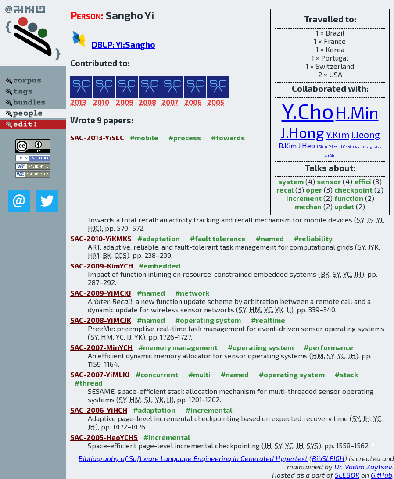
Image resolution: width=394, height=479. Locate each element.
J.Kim (356, 147)
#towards (228, 137)
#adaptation (158, 238)
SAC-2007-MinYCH (101, 347)
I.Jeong (365, 134)
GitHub (381, 475)
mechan (308, 206)
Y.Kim (337, 134)
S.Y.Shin (330, 155)
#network (192, 293)
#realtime (268, 320)
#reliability (313, 238)
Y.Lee (333, 146)
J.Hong (302, 132)
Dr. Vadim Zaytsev (363, 466)
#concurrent (157, 374)
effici (362, 181)
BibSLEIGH (328, 458)
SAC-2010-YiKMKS (101, 238)
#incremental (209, 410)
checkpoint (353, 190)
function (348, 198)
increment (304, 198)
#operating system (208, 320)
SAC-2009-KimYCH (101, 265)
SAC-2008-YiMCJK (100, 320)
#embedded (159, 265)
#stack (346, 374)
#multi (199, 374)
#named (270, 238)
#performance (328, 347)
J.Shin (322, 146)
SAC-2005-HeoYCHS (104, 437)
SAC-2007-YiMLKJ (100, 374)
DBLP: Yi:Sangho (123, 44)
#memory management (178, 347)
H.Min (357, 112)
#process (184, 137)
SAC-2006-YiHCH (98, 410)
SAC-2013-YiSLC (97, 137)
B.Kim (288, 145)
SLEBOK (347, 475)
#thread (89, 383)
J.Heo (306, 145)
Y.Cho (308, 110)
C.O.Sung (366, 147)
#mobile (144, 137)
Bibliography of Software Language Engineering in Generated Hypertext (193, 458)
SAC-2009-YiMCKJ (100, 293)
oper (314, 190)
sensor (329, 181)
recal (285, 190)
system (291, 181)
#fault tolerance (218, 238)
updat (344, 206)
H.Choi (345, 146)
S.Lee (377, 147)
